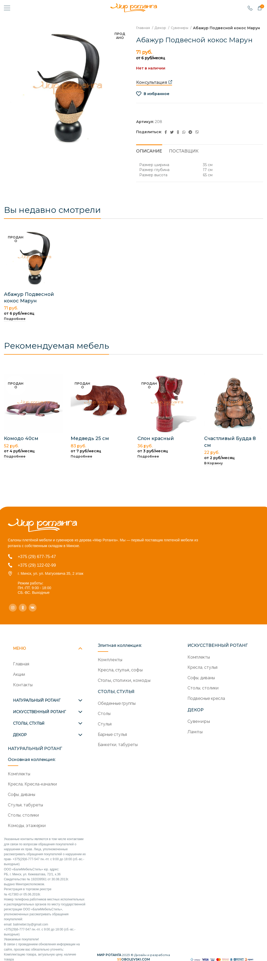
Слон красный (155, 444)
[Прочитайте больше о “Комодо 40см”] (15, 462)
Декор (162, 27)
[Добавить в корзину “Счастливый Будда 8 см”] (213, 468)
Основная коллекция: (32, 759)
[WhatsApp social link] (184, 137)
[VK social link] (33, 608)
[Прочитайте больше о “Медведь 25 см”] (81, 462)
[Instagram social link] (13, 608)
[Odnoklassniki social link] (178, 137)
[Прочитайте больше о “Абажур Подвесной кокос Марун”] (15, 324)
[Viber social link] (197, 137)
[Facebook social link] (165, 137)
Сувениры (183, 27)
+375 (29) (27, 565)
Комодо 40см (21, 444)
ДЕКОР (20, 735)
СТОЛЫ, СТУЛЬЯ (28, 723)
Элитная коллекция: (120, 645)
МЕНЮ (19, 648)
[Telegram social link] (190, 137)
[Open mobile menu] (7, 8)
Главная (143, 27)
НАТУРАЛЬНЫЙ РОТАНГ (36, 700)
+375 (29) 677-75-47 (37, 556)
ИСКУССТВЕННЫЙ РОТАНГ (39, 712)
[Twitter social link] (171, 137)
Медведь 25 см (90, 444)
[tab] (149, 156)
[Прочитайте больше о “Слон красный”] (148, 462)
